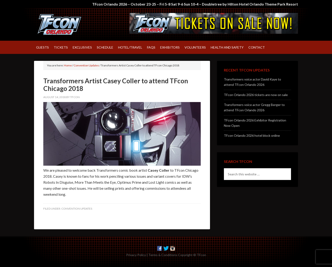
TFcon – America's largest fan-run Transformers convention (73, 24)
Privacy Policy (136, 255)
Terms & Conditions (162, 255)
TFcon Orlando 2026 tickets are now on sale (256, 95)
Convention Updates (76, 208)
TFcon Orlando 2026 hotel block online (252, 135)
